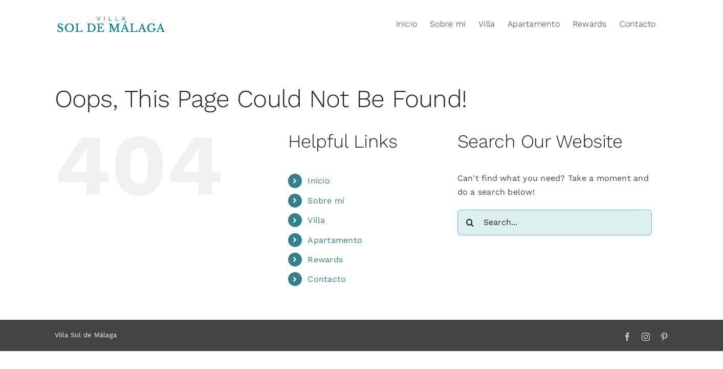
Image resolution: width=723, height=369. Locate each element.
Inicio (319, 181)
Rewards (325, 259)
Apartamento (335, 240)
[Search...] (554, 222)
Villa (316, 220)
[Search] (470, 222)
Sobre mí (326, 201)
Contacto (327, 279)
